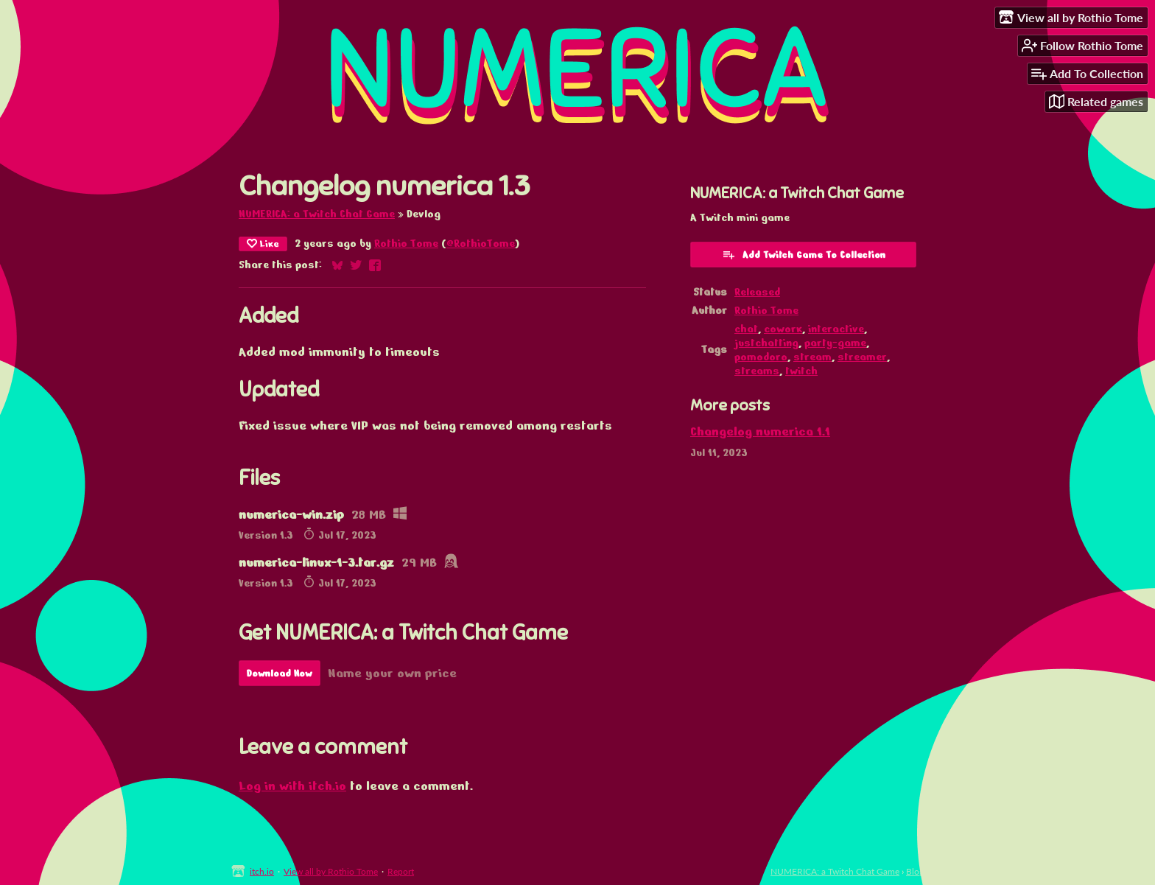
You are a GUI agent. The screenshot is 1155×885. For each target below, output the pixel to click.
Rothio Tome (406, 244)
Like (263, 243)
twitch (801, 371)
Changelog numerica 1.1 (760, 431)
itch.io (262, 871)
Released (757, 292)
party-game (835, 343)
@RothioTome (480, 244)
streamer (862, 357)
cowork (783, 329)
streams (756, 371)
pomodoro (760, 357)
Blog (915, 871)
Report (400, 871)
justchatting (766, 343)
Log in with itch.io (292, 785)
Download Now (279, 673)
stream (812, 357)
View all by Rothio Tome (331, 871)
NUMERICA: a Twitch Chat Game (317, 214)
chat (746, 329)
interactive (836, 329)
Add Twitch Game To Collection (803, 254)
